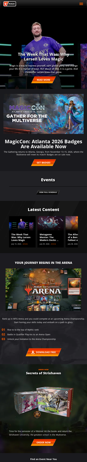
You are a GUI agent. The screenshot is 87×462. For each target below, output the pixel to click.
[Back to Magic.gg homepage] (10, 4)
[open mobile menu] (81, 4)
